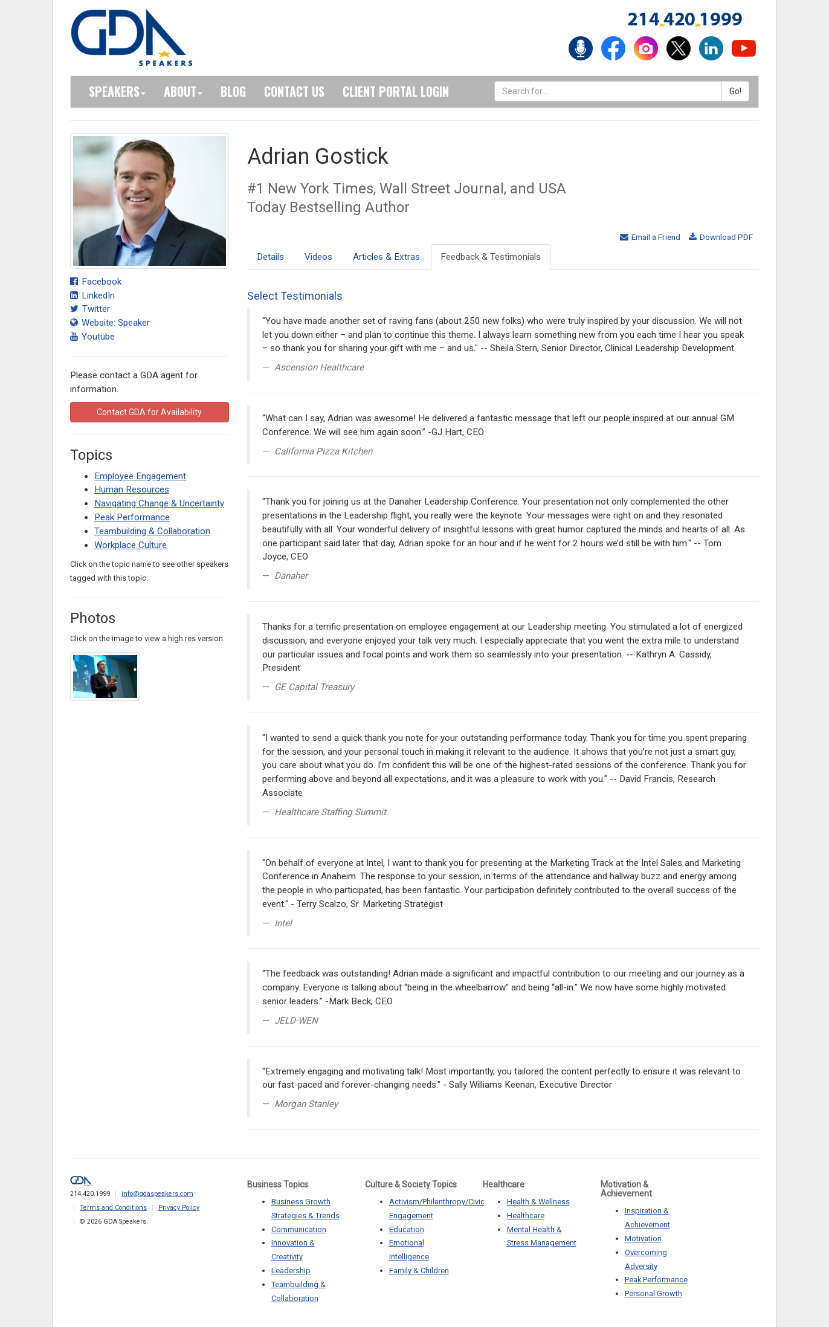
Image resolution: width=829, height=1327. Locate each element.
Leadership (291, 1270)
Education (406, 1229)
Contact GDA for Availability (149, 412)
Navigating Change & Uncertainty (159, 503)
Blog (233, 91)
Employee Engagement (140, 476)
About (183, 91)
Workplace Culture (130, 545)
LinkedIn (92, 295)
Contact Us (294, 91)
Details (270, 256)
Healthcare (525, 1215)
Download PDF (721, 237)
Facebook (95, 281)
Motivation (643, 1238)
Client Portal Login (396, 91)
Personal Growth (653, 1293)
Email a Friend (650, 237)
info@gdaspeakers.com (157, 1194)
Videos (318, 256)
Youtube (92, 336)
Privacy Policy (178, 1208)
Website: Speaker (110, 322)
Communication (298, 1229)
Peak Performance (132, 517)
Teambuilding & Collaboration (152, 531)
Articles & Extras (386, 256)
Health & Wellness (538, 1201)
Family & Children (419, 1270)
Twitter (90, 308)
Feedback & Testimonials (490, 256)
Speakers (117, 91)
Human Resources (131, 489)
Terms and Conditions (113, 1208)
